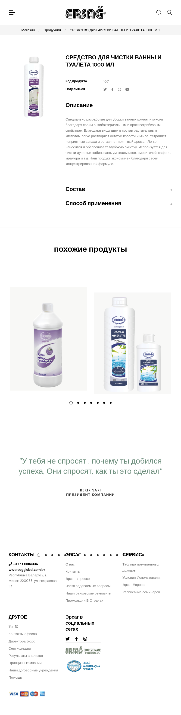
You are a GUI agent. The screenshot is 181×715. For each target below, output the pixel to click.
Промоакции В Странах (84, 600)
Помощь (15, 677)
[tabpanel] (48, 330)
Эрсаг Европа (133, 585)
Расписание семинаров (141, 592)
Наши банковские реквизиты (89, 593)
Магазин (28, 30)
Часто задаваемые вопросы (88, 586)
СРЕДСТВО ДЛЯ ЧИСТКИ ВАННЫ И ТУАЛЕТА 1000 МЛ (114, 30)
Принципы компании (25, 663)
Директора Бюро (22, 641)
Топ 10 (13, 627)
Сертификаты (20, 648)
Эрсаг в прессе (78, 579)
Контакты (73, 571)
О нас (70, 564)
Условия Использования (142, 577)
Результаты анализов (26, 656)
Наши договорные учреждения (33, 670)
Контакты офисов (23, 634)
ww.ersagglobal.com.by (27, 570)
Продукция (52, 30)
